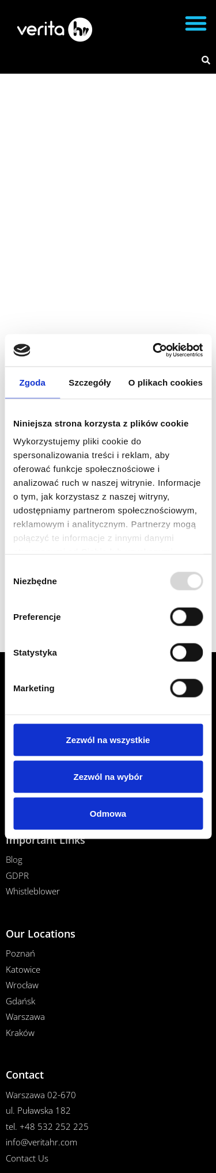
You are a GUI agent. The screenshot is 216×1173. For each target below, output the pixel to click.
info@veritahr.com (41, 1142)
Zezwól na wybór (107, 776)
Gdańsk (20, 1001)
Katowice (23, 969)
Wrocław (22, 985)
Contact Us (27, 1158)
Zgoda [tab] (32, 382)
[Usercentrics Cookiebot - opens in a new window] (154, 350)
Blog (14, 859)
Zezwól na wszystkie (108, 739)
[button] (196, 23)
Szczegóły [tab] (90, 382)
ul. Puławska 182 (38, 1110)
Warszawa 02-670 (41, 1094)
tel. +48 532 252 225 (47, 1126)
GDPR (17, 875)
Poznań (20, 953)
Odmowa (108, 813)
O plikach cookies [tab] (165, 382)
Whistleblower (33, 891)
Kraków (20, 1032)
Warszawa (25, 1016)
